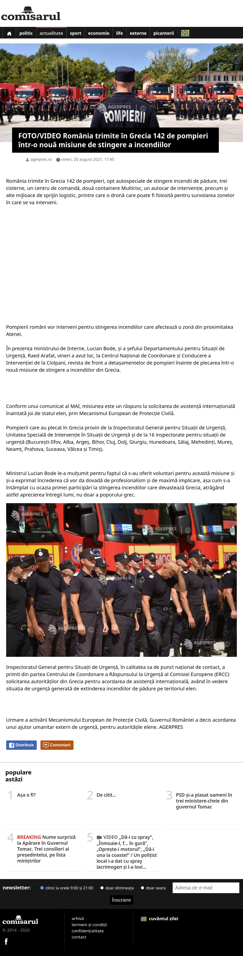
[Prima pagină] (9, 32)
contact (79, 937)
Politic (26, 33)
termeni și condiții (89, 924)
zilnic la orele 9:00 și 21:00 (66, 888)
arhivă (78, 918)
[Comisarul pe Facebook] (6, 941)
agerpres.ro (41, 159)
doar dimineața (117, 888)
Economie (98, 33)
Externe (138, 33)
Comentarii (57, 745)
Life (119, 33)
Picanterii (163, 33)
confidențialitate (88, 931)
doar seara (153, 888)
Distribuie (21, 745)
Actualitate (51, 33)
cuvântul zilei (159, 918)
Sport (75, 33)
